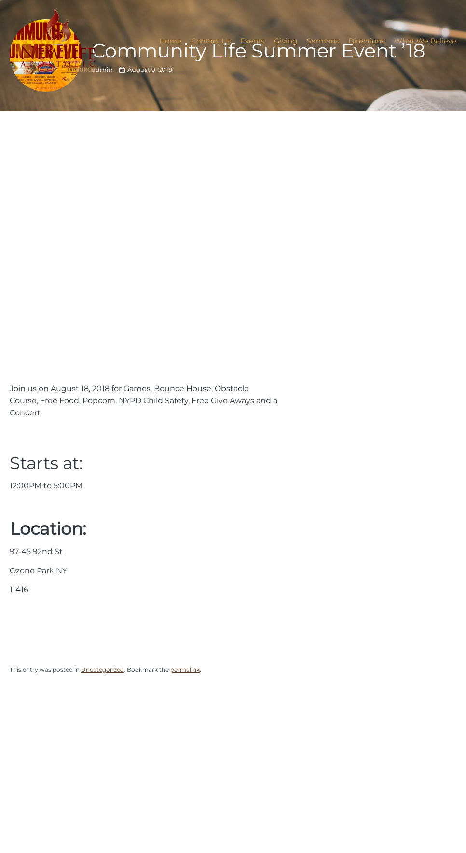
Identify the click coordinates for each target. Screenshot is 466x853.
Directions (366, 40)
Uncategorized (102, 669)
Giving (285, 40)
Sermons (323, 40)
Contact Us (211, 40)
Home (170, 40)
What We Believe (425, 40)
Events (252, 40)
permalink (185, 669)
